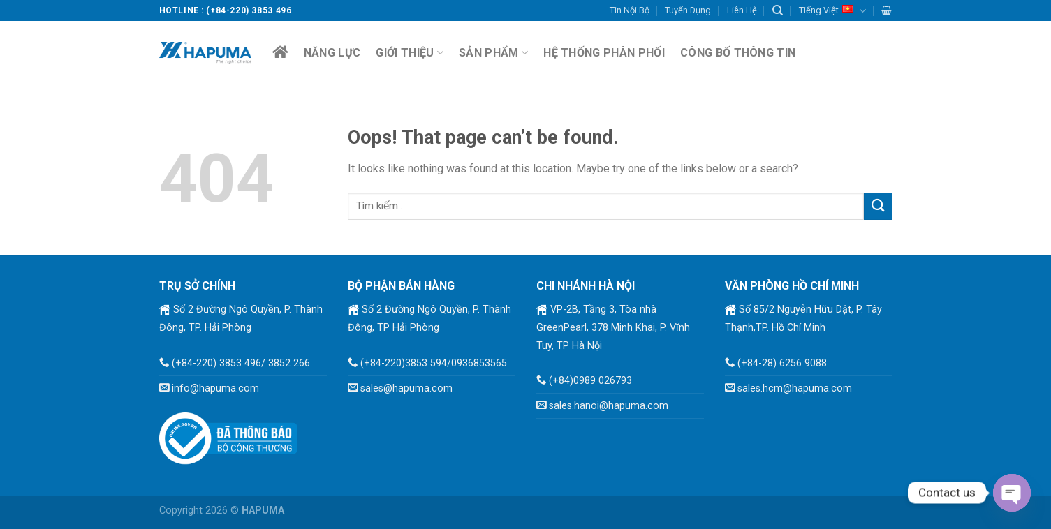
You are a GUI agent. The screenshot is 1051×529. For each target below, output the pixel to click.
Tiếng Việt (832, 10)
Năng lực (332, 52)
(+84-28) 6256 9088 (782, 363)
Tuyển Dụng (688, 10)
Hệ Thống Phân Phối (604, 52)
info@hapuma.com (215, 388)
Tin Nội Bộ (629, 10)
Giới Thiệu (409, 52)
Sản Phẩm (493, 52)
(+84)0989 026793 (590, 381)
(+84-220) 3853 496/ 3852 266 (241, 363)
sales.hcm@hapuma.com (794, 388)
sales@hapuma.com (406, 388)
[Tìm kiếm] (777, 10)
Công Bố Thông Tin (737, 52)
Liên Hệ (742, 10)
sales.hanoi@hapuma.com (608, 406)
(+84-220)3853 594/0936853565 (433, 363)
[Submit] (878, 206)
